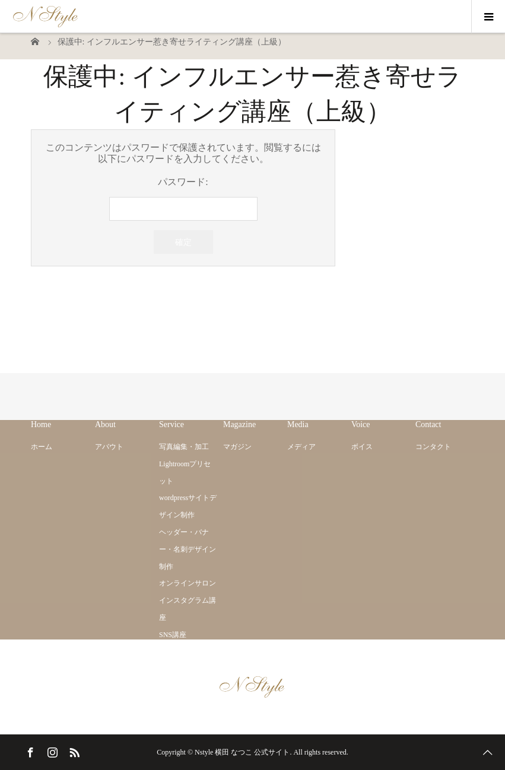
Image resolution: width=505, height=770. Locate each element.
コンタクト (433, 447)
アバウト (109, 447)
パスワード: (183, 199)
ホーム (41, 447)
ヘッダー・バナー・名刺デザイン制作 (187, 549)
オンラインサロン (187, 583)
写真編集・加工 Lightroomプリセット (185, 464)
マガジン (237, 447)
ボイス (362, 447)
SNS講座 (172, 635)
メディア (301, 447)
